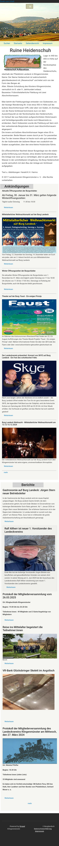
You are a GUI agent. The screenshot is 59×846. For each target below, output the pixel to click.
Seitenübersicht (32, 43)
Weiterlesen (8, 207)
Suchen (7, 43)
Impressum (47, 43)
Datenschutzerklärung (43, 829)
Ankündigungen (16, 186)
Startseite (18, 43)
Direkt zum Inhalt (7, 1)
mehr (6, 472)
